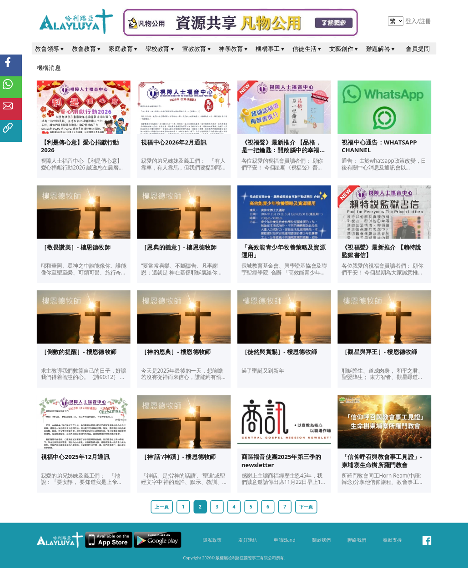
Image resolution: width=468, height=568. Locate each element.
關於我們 (321, 540)
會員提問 (418, 49)
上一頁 (162, 506)
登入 (412, 21)
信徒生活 (307, 49)
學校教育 (161, 49)
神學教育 (234, 49)
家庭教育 (124, 49)
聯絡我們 (356, 540)
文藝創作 (344, 49)
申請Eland (284, 540)
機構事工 (271, 49)
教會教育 (87, 49)
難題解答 (381, 49)
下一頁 (306, 506)
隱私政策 (212, 540)
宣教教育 (197, 49)
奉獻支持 (392, 540)
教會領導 (50, 49)
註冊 (425, 21)
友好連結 (247, 540)
